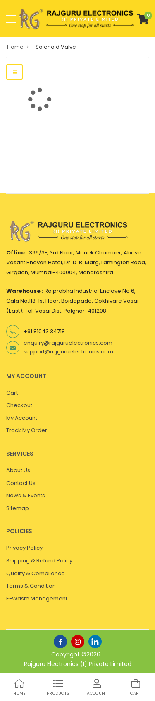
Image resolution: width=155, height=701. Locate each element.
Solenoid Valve (56, 47)
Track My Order (26, 430)
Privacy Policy (24, 548)
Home (15, 47)
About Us (18, 470)
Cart (12, 393)
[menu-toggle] (11, 19)
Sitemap (17, 508)
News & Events (25, 495)
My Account (21, 418)
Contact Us (21, 483)
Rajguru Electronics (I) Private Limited (77, 664)
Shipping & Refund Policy (39, 561)
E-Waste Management (36, 598)
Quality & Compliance (35, 573)
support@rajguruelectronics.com (68, 351)
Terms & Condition (31, 586)
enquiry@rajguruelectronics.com (68, 343)
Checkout (19, 405)
